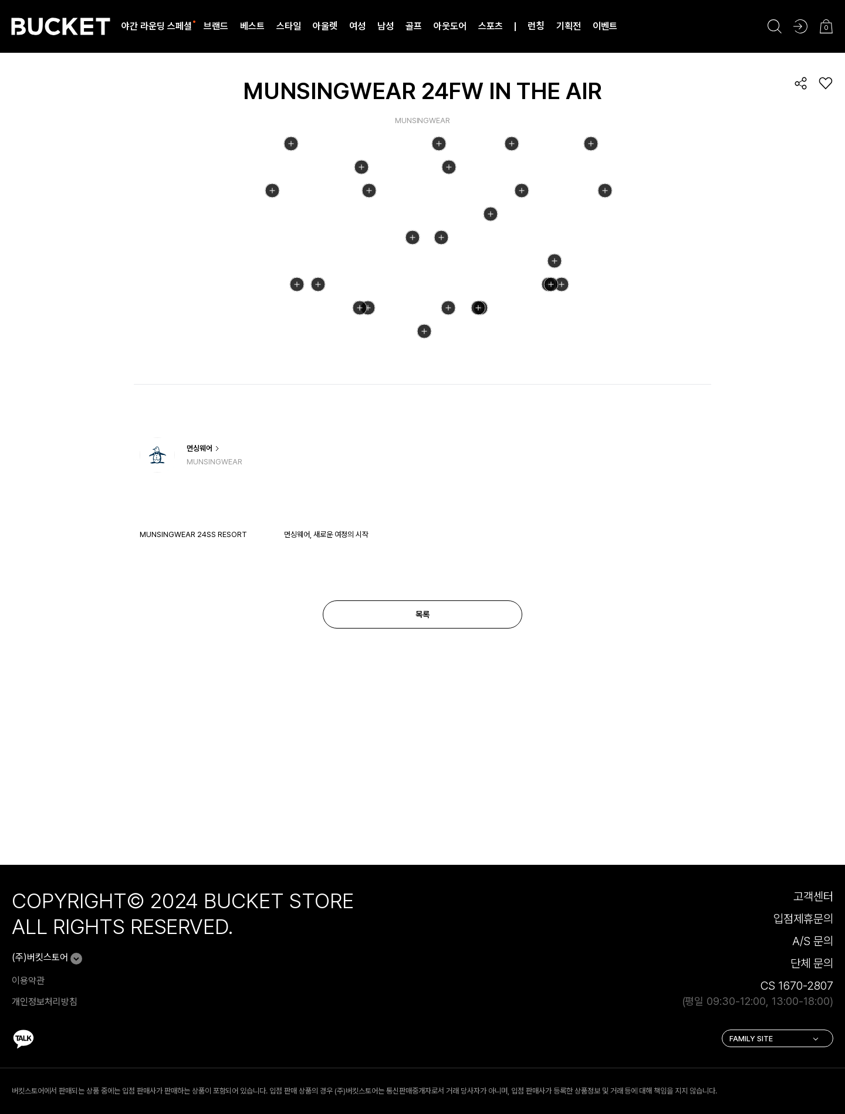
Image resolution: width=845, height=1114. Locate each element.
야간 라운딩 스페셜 (156, 26)
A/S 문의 (812, 967)
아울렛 (325, 26)
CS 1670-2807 (796, 1012)
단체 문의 (811, 990)
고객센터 (813, 923)
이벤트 (605, 26)
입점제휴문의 (803, 945)
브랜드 (216, 26)
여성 (357, 26)
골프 (413, 26)
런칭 (536, 26)
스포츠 (490, 26)
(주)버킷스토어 (40, 983)
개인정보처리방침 (44, 1028)
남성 (385, 26)
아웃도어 (450, 26)
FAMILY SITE (774, 1065)
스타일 (288, 26)
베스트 (252, 26)
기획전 (568, 26)
